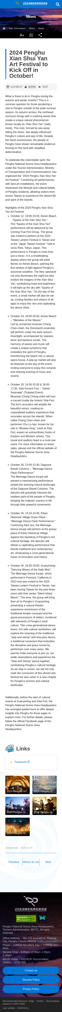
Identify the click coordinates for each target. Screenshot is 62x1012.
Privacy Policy (31, 989)
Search (58, 4)
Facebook (20, 762)
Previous (14, 862)
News (32, 28)
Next (48, 862)
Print (31, 35)
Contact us (31, 970)
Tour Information (17, 28)
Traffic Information (47, 941)
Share (40, 35)
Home (4, 28)
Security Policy (31, 979)
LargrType (22, 35)
